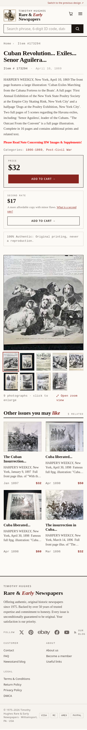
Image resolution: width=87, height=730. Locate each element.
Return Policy (12, 684)
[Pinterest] (30, 632)
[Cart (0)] (71, 14)
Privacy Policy (13, 690)
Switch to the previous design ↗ (65, 2)
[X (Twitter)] (21, 632)
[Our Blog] (80, 632)
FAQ (6, 656)
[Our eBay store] (44, 632)
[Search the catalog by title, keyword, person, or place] (37, 29)
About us (52, 650)
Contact (9, 650)
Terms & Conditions (17, 679)
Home (7, 44)
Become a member (59, 656)
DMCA (8, 696)
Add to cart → (43, 179)
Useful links (54, 661)
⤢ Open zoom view (66, 398)
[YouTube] (67, 632)
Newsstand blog (14, 661)
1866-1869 (34, 150)
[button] (43, 302)
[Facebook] (57, 632)
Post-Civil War (59, 150)
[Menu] (80, 13)
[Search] (77, 29)
